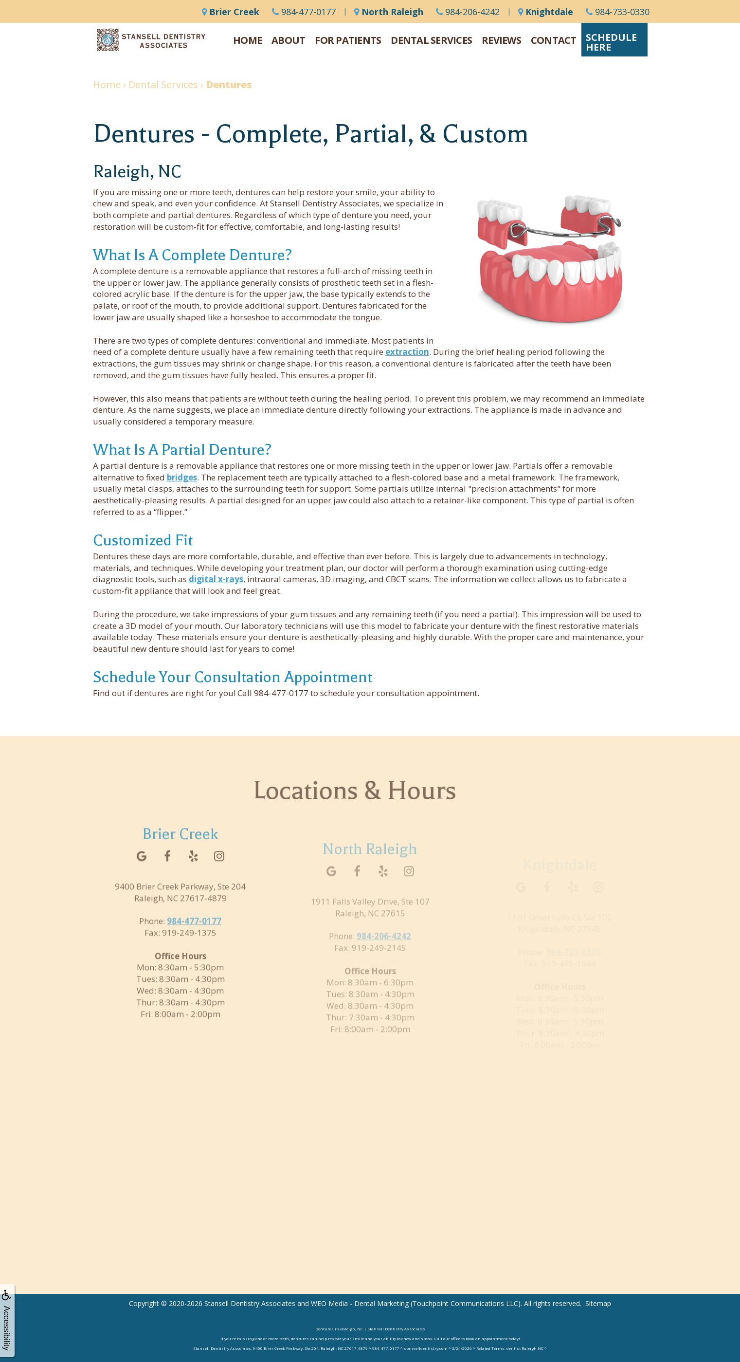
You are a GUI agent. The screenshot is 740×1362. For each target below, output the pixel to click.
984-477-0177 (304, 12)
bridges (182, 477)
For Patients (348, 40)
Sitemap (598, 1303)
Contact (554, 40)
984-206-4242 (468, 12)
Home (247, 40)
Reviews (501, 40)
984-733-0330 (618, 12)
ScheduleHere (611, 42)
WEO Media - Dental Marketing (360, 1303)
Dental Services (431, 40)
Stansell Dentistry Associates (249, 1303)
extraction (407, 351)
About (288, 40)
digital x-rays (216, 579)
